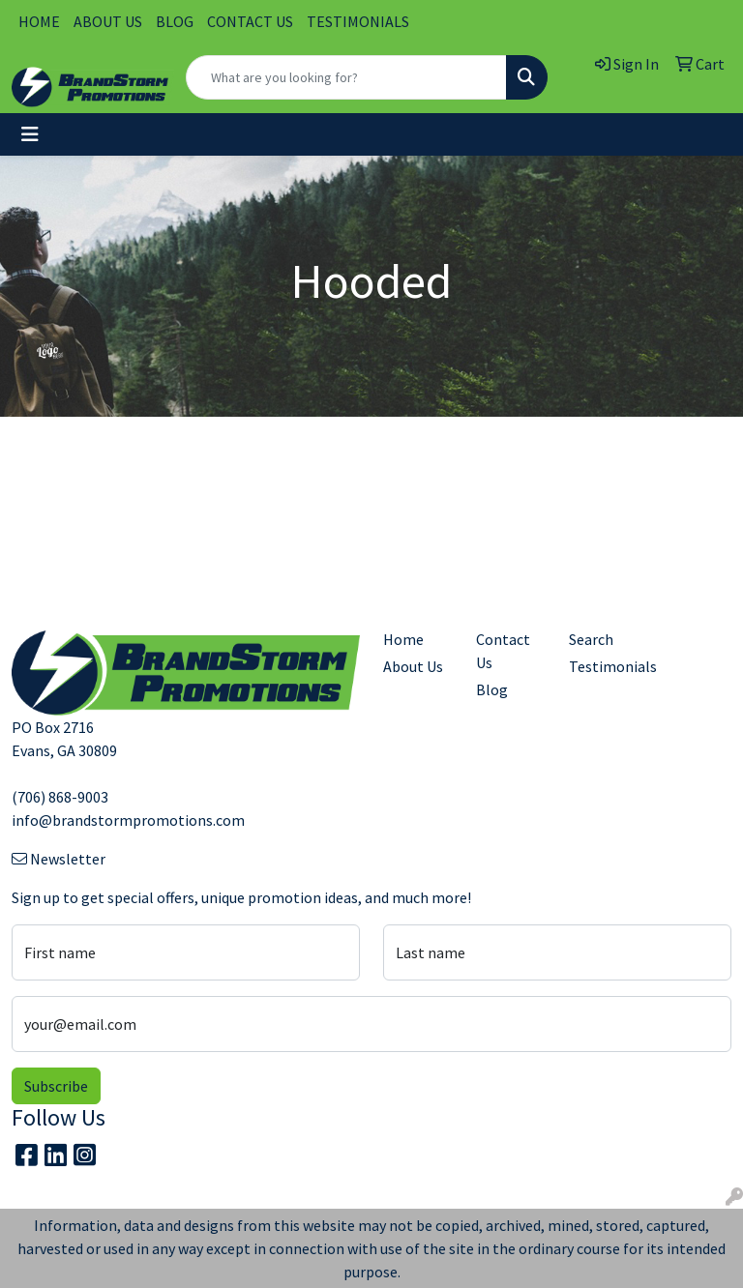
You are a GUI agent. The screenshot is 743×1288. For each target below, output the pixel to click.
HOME (39, 21)
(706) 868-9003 (60, 796)
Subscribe (56, 1086)
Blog (492, 689)
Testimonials (604, 666)
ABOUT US (108, 21)
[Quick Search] (346, 77)
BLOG (174, 21)
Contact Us (503, 650)
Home (403, 639)
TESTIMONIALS (358, 21)
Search (591, 639)
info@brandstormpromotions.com (128, 820)
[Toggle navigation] (30, 134)
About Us (413, 666)
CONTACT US (250, 21)
